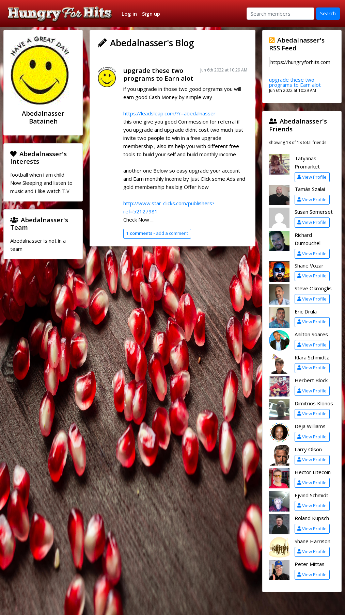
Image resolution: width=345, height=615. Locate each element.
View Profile (312, 177)
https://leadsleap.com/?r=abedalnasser (169, 113)
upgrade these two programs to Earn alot (158, 74)
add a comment (157, 233)
